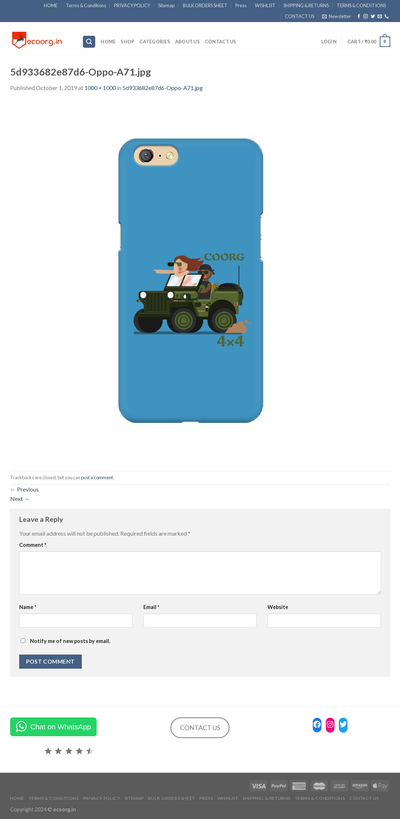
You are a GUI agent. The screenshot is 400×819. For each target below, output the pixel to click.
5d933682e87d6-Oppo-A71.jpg (162, 87)
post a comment (97, 477)
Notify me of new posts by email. (70, 641)
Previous (24, 489)
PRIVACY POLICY (132, 5)
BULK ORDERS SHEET (205, 5)
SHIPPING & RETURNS (306, 5)
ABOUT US (187, 41)
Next (20, 498)
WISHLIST (265, 5)
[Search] (89, 42)
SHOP (127, 41)
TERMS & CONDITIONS (361, 5)
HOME (51, 5)
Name (27, 607)
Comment (32, 545)
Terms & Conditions (86, 5)
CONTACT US (299, 16)
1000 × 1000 (100, 87)
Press (241, 5)
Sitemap (166, 5)
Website (278, 607)
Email (151, 607)
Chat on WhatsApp (60, 727)
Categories (154, 41)
